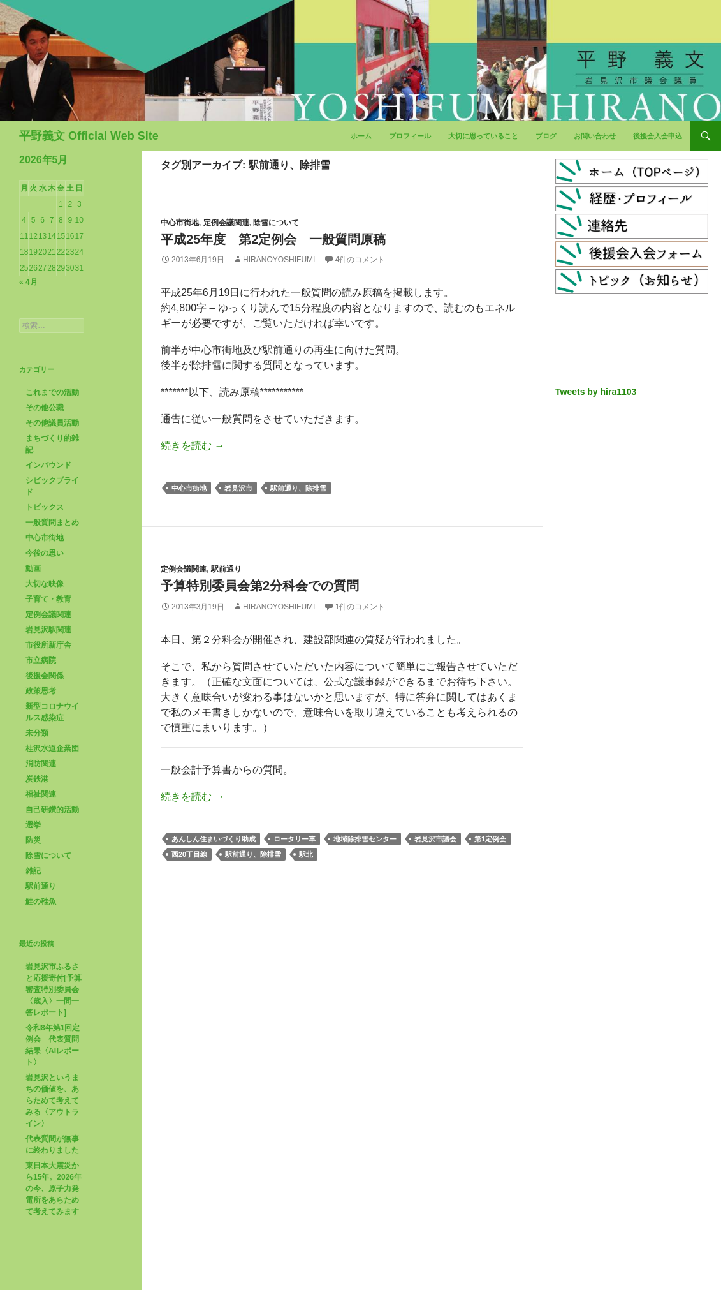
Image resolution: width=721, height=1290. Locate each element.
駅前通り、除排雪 (298, 488)
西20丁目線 (189, 854)
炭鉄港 (36, 779)
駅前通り (226, 569)
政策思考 (40, 690)
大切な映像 (44, 583)
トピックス (44, 507)
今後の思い (44, 553)
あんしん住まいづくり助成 (213, 839)
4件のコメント (360, 259)
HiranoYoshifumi (279, 259)
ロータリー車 (294, 839)
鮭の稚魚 (40, 901)
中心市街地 (180, 222)
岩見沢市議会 (435, 839)
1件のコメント (360, 606)
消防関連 (40, 763)
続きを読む (192, 445)
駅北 (306, 854)
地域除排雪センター (365, 839)
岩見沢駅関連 (48, 629)
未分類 (36, 733)
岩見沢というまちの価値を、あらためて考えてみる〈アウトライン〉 (52, 1100)
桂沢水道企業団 (52, 748)
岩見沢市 (238, 488)
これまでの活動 (52, 392)
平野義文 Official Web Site (89, 136)
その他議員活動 (52, 423)
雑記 (33, 870)
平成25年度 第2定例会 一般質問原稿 (273, 239)
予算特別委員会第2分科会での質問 (260, 586)
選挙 (33, 824)
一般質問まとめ (52, 522)
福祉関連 (40, 794)
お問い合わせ (595, 136)
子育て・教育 (48, 599)
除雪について (276, 222)
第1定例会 (490, 839)
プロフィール (410, 136)
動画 (33, 568)
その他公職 (44, 407)
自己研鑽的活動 (52, 809)
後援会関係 (44, 675)
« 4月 (28, 282)
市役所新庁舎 (48, 645)
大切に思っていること (483, 136)
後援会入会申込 (657, 136)
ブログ (546, 136)
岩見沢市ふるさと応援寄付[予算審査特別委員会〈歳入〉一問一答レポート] (53, 989)
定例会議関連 (226, 222)
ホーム (361, 136)
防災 (33, 840)
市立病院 (40, 660)
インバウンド (48, 465)
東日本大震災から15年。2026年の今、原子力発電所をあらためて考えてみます (53, 1188)
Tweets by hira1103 (595, 392)
